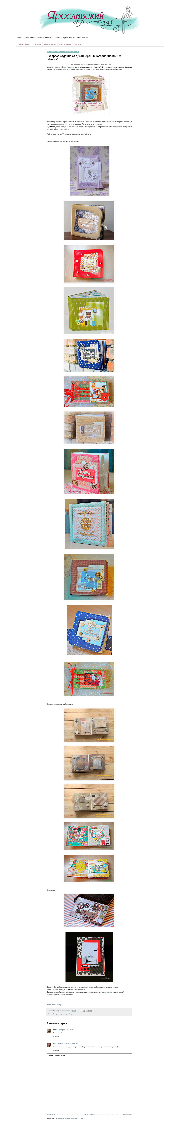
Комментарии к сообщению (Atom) (70, 1118)
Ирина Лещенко (68, 67)
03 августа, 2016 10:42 (71, 1043)
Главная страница (24, 44)
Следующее (51, 1114)
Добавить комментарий (56, 1055)
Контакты (78, 44)
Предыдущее (127, 1114)
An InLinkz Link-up (54, 1005)
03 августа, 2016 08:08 (66, 1030)
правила (109, 992)
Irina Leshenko (58, 1043)
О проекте (37, 44)
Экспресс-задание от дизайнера (63, 1014)
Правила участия (50, 44)
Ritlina (55, 1030)
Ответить (56, 1036)
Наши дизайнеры (65, 44)
